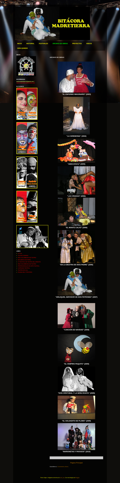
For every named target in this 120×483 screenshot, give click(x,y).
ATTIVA (20, 253)
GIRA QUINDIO (22, 48)
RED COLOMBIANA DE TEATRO (27, 257)
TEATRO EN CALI (23, 270)
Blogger (77, 477)
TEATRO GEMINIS (23, 255)
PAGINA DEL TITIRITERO (25, 272)
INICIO (19, 43)
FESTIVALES (43, 43)
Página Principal (76, 463)
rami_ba (62, 477)
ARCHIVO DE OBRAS (60, 43)
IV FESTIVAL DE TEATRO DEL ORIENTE (29, 262)
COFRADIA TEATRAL (24, 268)
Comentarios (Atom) (62, 466)
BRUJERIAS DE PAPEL (24, 259)
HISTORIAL (30, 43)
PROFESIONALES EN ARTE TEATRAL (28, 266)
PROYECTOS (77, 43)
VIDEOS (89, 43)
